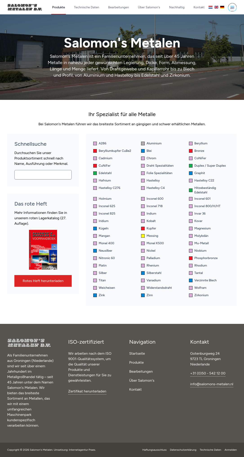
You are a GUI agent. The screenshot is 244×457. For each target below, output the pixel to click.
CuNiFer (101, 166)
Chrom (148, 158)
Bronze (196, 151)
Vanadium (151, 280)
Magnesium (200, 228)
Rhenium (150, 265)
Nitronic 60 (104, 258)
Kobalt (148, 221)
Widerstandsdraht (156, 288)
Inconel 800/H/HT (204, 206)
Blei (146, 151)
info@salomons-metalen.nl (211, 384)
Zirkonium (199, 295)
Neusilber (102, 251)
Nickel (148, 251)
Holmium (102, 199)
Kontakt (198, 7)
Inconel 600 (152, 199)
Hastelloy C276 (106, 188)
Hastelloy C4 (153, 188)
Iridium (101, 221)
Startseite (137, 353)
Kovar (195, 221)
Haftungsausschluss (154, 449)
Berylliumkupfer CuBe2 (112, 151)
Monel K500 (152, 243)
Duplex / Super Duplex (207, 166)
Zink (99, 295)
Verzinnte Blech (203, 280)
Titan (99, 280)
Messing (149, 236)
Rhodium (198, 265)
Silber (100, 273)
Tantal (196, 273)
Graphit (197, 173)
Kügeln (101, 228)
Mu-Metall (199, 243)
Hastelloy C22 (201, 180)
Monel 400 (103, 243)
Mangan (101, 236)
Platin (99, 265)
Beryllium (198, 143)
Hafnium (102, 180)
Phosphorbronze (203, 258)
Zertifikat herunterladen (87, 391)
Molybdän (198, 236)
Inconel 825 (104, 213)
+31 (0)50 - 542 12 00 (208, 373)
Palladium (150, 258)
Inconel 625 (104, 206)
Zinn (147, 295)
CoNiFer (197, 158)
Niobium (197, 251)
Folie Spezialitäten (156, 173)
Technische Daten (86, 7)
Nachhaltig (177, 7)
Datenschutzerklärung (183, 449)
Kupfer (148, 228)
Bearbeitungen (118, 7)
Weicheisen (104, 288)
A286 (99, 143)
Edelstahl (102, 173)
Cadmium (102, 158)
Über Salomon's (149, 7)
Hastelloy (150, 180)
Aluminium (151, 143)
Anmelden (230, 449)
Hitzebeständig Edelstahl (202, 190)
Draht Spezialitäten (157, 166)
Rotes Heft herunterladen (43, 281)
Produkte (58, 7)
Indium (148, 213)
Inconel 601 (200, 199)
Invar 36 (197, 213)
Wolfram (197, 288)
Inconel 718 (152, 206)
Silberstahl (151, 273)
